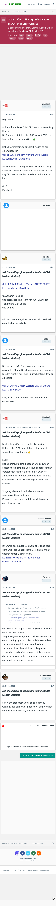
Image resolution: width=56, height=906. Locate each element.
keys (45, 35)
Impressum (44, 870)
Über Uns (21, 870)
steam (21, 38)
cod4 (21, 35)
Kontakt (6, 870)
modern (12, 38)
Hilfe (14, 870)
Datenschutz (33, 870)
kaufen (37, 35)
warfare (29, 38)
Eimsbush (23, 31)
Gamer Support (39, 28)
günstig (29, 35)
